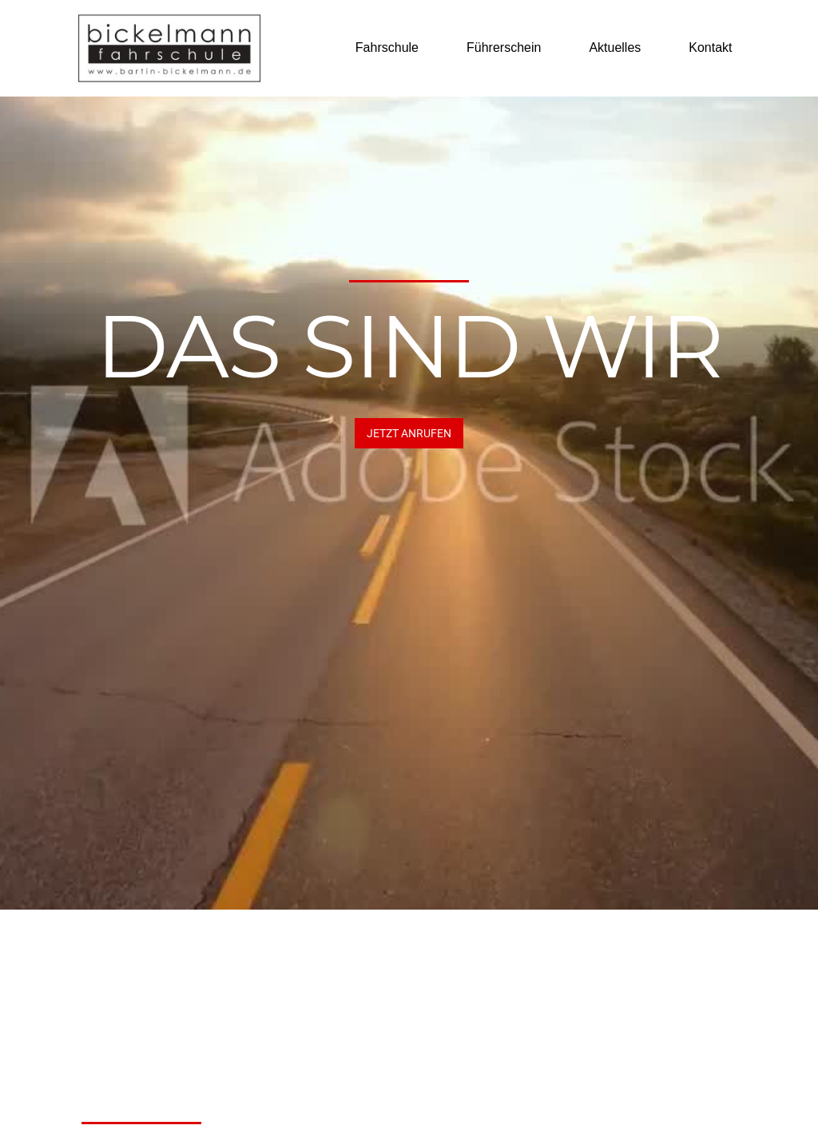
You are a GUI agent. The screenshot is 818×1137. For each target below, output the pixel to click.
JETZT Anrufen (409, 433)
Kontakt (710, 47)
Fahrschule (387, 47)
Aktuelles (615, 47)
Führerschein (504, 47)
